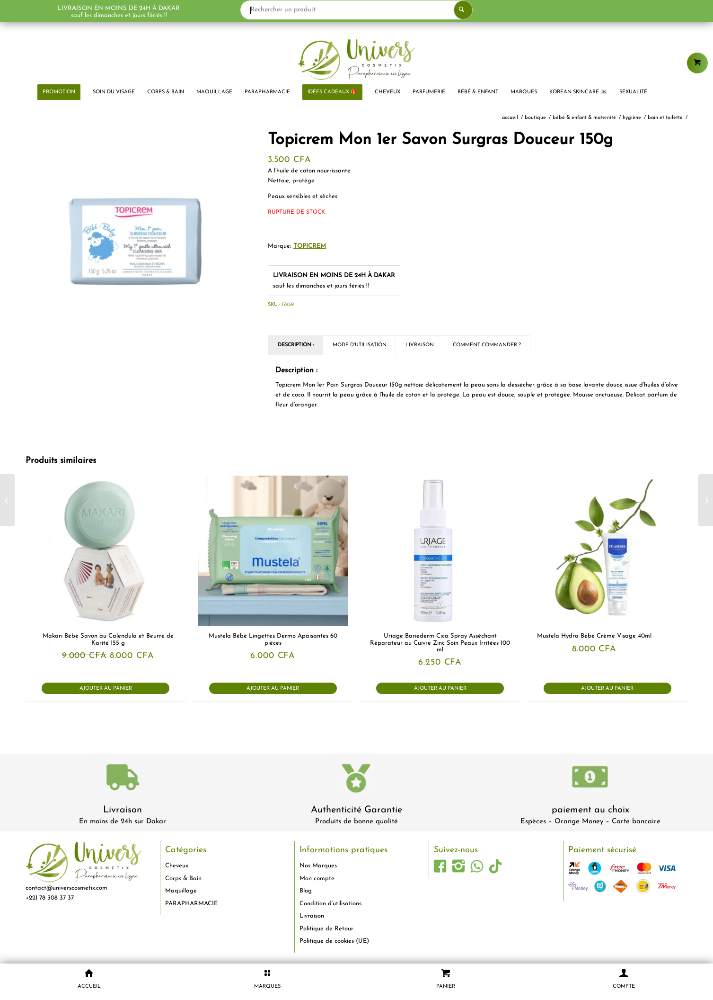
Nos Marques (318, 866)
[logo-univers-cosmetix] (357, 59)
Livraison (122, 810)
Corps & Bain (183, 878)
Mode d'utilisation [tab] (360, 345)
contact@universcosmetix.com (66, 888)
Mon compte (316, 878)
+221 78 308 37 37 (50, 898)
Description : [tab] (296, 345)
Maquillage (181, 891)
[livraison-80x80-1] (122, 779)
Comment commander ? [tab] (487, 345)
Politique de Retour (326, 929)
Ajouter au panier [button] (105, 688)
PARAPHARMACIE (191, 904)
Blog (305, 891)
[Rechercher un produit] (356, 9)
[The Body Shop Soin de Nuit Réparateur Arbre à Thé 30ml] (7, 500)
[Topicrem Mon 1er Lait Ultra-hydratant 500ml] (705, 500)
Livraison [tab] (419, 345)
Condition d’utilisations (330, 904)
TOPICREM (309, 246)
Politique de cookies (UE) (334, 941)
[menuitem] (59, 92)
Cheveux (176, 866)
